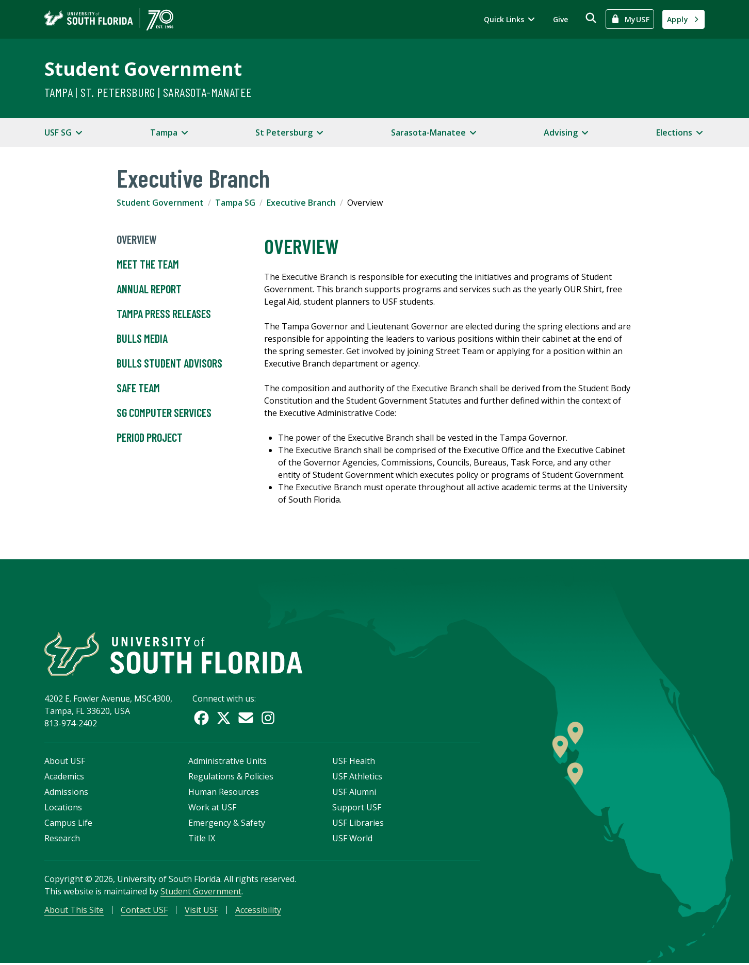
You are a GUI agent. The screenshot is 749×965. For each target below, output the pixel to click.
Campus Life (68, 824)
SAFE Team (138, 388)
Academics (64, 778)
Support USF (356, 808)
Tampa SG (235, 202)
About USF (64, 762)
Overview (137, 240)
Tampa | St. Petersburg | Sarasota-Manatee (148, 92)
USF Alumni (354, 793)
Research (62, 839)
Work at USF (212, 808)
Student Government (143, 68)
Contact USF (144, 911)
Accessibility (258, 911)
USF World (352, 839)
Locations (63, 808)
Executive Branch (301, 202)
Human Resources (223, 793)
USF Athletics (357, 778)
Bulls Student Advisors (169, 363)
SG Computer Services (164, 413)
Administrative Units (227, 762)
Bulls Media (142, 338)
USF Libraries (358, 824)
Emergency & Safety (226, 824)
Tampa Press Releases (164, 314)
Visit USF (201, 911)
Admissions (66, 793)
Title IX (201, 839)
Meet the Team (148, 264)
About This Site (74, 911)
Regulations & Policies (230, 778)
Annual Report (149, 289)
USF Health (353, 762)
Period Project (150, 437)
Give (560, 19)
